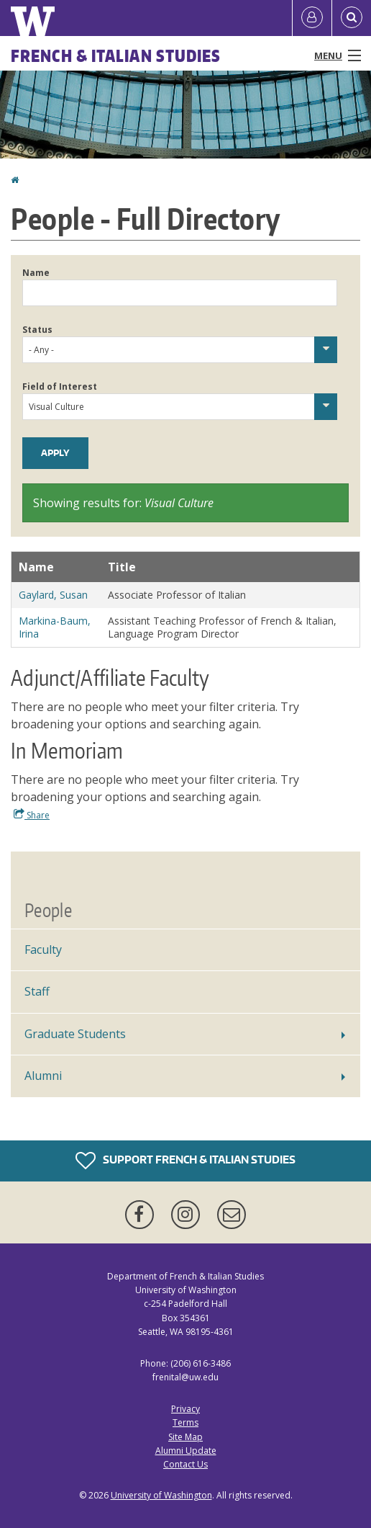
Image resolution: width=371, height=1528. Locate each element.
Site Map (185, 1437)
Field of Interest (59, 386)
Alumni (43, 1076)
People (48, 909)
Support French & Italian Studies (185, 1161)
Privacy (185, 1409)
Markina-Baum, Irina (55, 627)
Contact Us (185, 1464)
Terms (185, 1422)
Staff (37, 991)
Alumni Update (185, 1450)
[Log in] (312, 18)
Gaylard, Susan (53, 595)
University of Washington (161, 1495)
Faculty (43, 949)
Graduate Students (75, 1034)
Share (32, 814)
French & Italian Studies (116, 55)
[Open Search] (351, 18)
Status (37, 329)
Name (36, 273)
